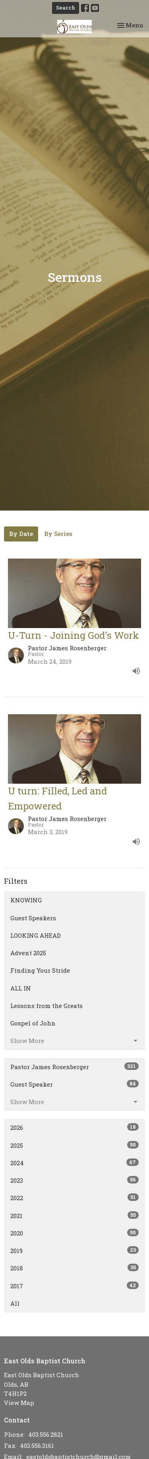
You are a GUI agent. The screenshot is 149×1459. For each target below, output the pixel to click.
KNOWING (26, 900)
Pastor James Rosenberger (74, 1066)
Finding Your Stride (40, 970)
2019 (74, 1250)
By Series (58, 534)
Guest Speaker (74, 1084)
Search (65, 7)
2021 (74, 1215)
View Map (19, 1403)
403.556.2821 (45, 1434)
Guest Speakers (33, 918)
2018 (74, 1268)
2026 (74, 1127)
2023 (74, 1180)
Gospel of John (33, 1023)
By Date (21, 534)
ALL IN (20, 988)
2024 (74, 1162)
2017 (74, 1286)
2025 (74, 1145)
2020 (74, 1233)
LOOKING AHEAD (35, 935)
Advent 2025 (28, 953)
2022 (74, 1197)
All (14, 1303)
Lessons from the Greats (46, 1006)
